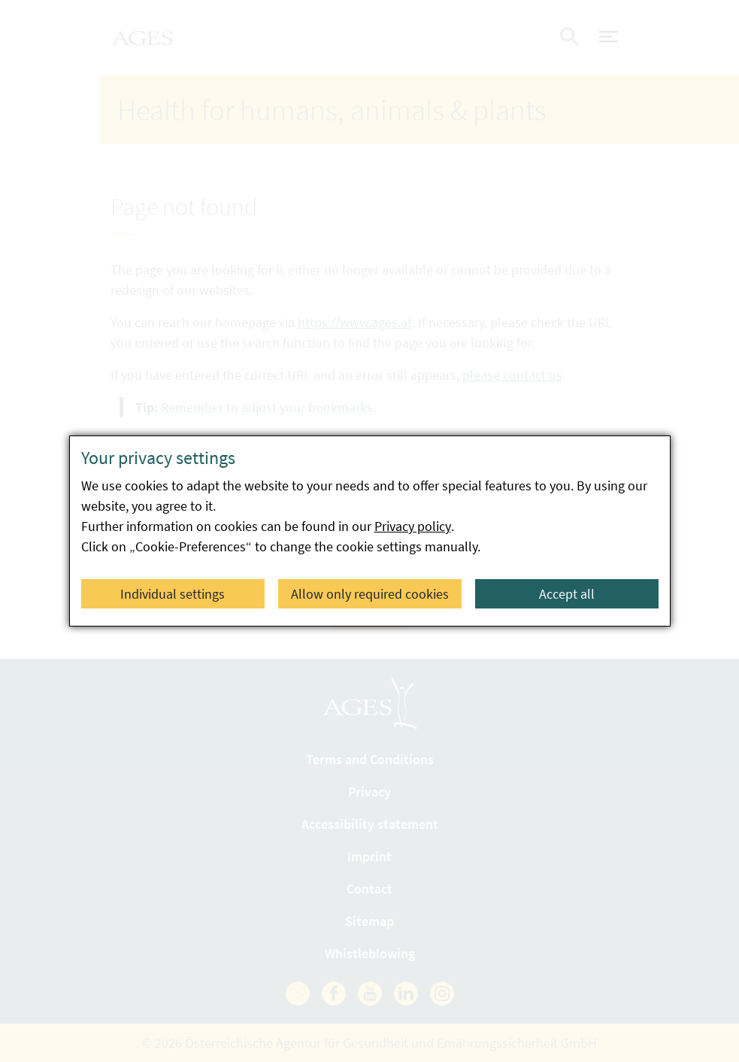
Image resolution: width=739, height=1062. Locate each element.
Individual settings (172, 593)
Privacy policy (412, 526)
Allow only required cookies (370, 593)
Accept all (567, 593)
